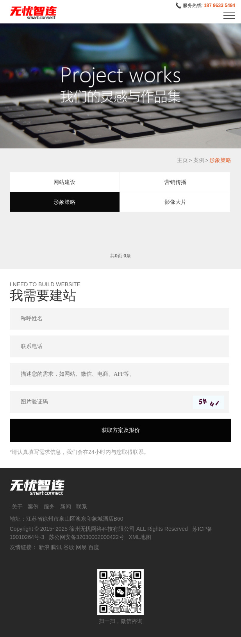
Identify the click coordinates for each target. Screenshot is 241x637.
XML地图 (140, 537)
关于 (17, 506)
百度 (93, 547)
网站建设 (64, 182)
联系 (81, 506)
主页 (182, 160)
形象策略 (220, 160)
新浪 (44, 547)
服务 (49, 506)
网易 (81, 547)
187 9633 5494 (219, 5)
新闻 (65, 506)
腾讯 (56, 547)
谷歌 (68, 547)
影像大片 (175, 202)
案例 (198, 160)
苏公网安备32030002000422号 (86, 537)
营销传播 (175, 182)
